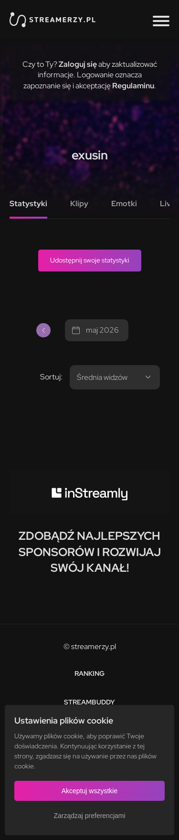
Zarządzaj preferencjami (89, 815)
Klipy (79, 204)
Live (167, 204)
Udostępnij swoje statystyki (89, 260)
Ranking (89, 673)
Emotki (124, 204)
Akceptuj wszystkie (89, 791)
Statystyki (28, 204)
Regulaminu (133, 86)
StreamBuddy (89, 702)
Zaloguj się (78, 64)
